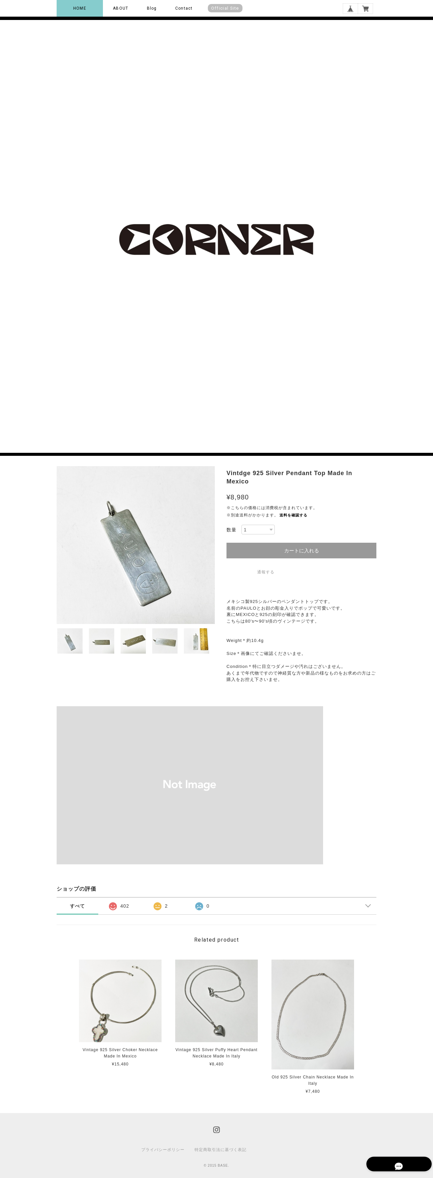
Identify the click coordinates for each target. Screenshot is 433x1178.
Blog (152, 8)
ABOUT (120, 8)
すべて (77, 906)
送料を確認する (293, 515)
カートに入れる (301, 550)
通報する (265, 572)
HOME (79, 8)
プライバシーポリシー (163, 1149)
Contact (184, 8)
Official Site (225, 8)
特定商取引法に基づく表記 (220, 1149)
